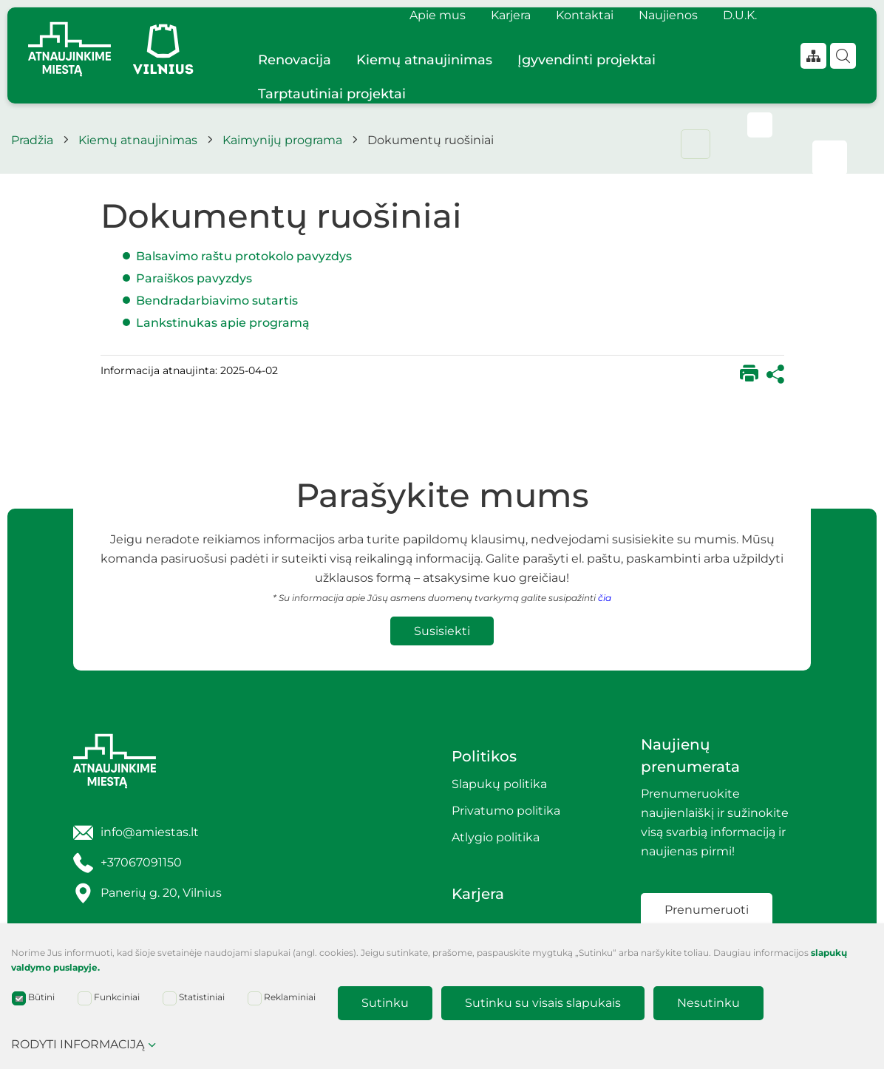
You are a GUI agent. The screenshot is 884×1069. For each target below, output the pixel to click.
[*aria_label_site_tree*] (813, 56)
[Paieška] (843, 56)
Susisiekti (442, 631)
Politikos (484, 756)
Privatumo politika (506, 811)
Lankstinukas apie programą (223, 323)
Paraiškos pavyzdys (195, 278)
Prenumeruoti (706, 910)
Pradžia (32, 140)
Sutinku (385, 1003)
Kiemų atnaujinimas (424, 60)
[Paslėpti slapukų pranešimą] (869, 957)
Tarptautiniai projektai (332, 94)
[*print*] (749, 374)
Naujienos (668, 15)
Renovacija (294, 60)
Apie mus (437, 15)
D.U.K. (740, 15)
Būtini (33, 998)
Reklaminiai (282, 998)
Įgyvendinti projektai (586, 60)
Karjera (511, 15)
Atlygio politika (496, 837)
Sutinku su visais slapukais (543, 1003)
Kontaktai (584, 15)
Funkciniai (109, 998)
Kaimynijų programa (282, 140)
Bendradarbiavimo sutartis (218, 300)
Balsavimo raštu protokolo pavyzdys (245, 256)
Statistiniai (194, 998)
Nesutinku (708, 1003)
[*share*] (775, 374)
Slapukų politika (499, 784)
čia (604, 597)
